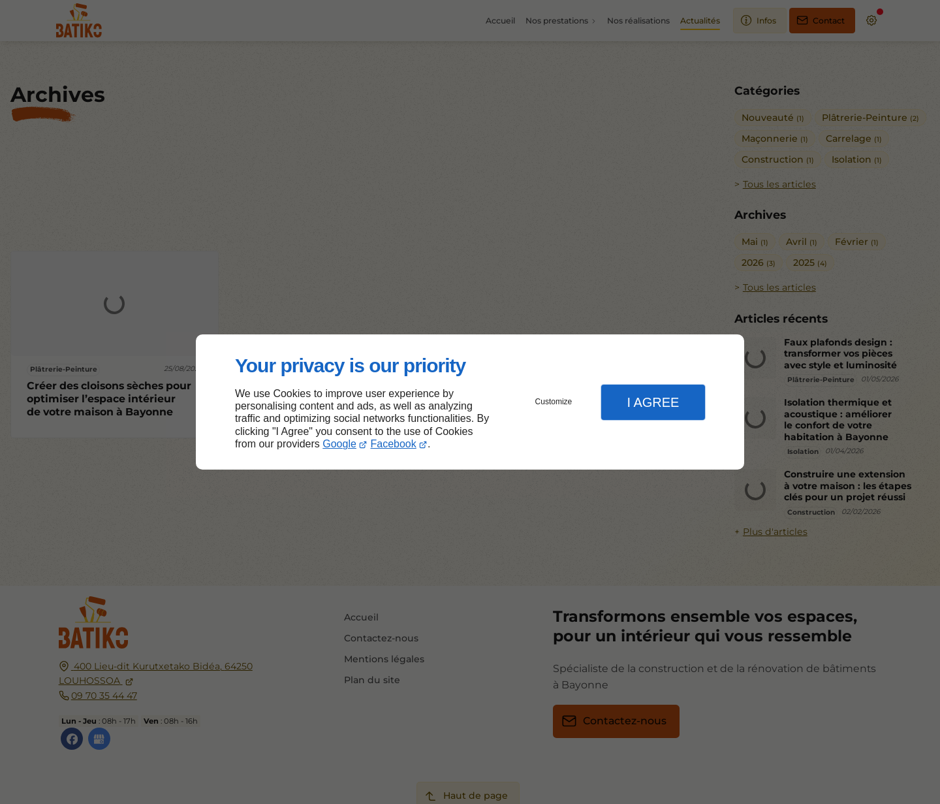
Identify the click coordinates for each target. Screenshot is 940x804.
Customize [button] (553, 401)
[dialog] (470, 402)
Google (339, 443)
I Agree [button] (653, 402)
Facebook (393, 443)
